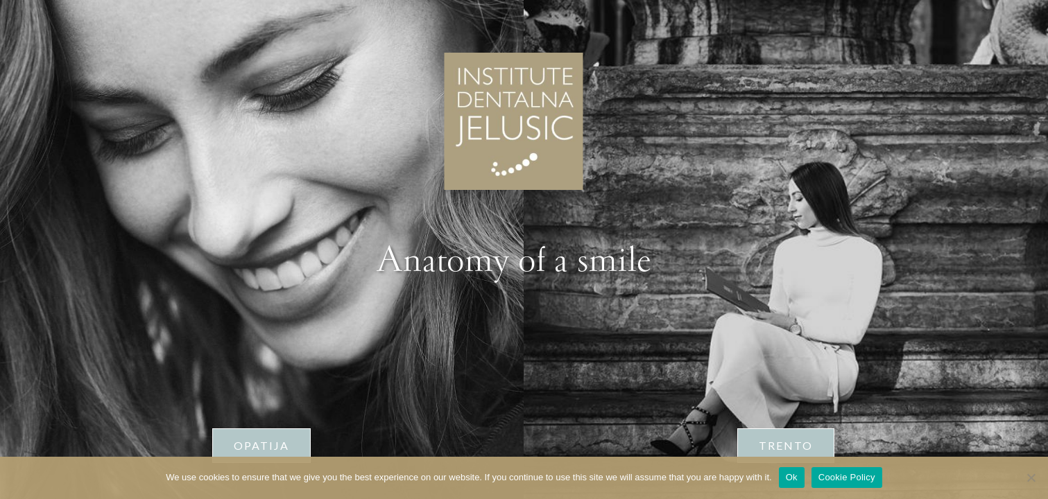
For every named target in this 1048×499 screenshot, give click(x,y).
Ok (792, 477)
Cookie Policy (846, 477)
